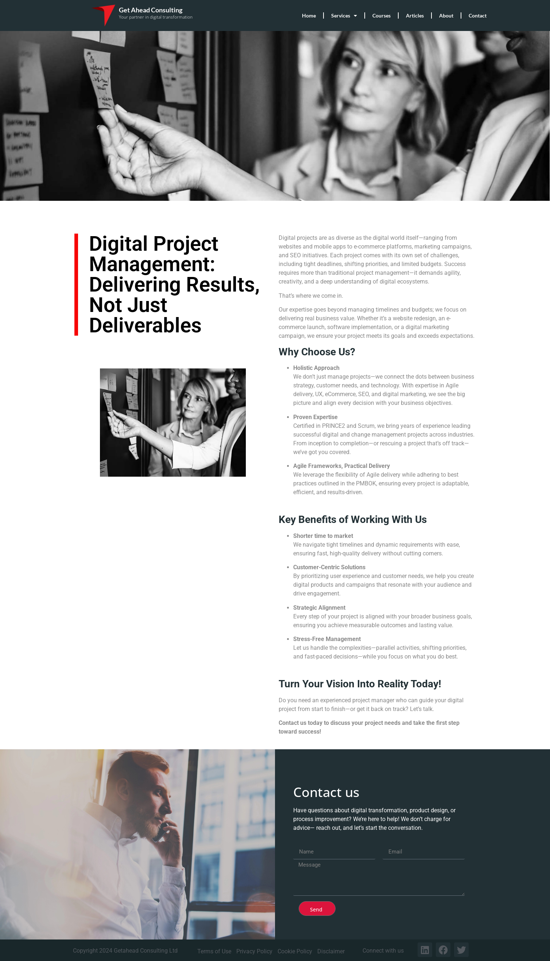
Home (309, 15)
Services (344, 15)
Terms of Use (214, 951)
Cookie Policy (295, 951)
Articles (415, 15)
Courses (381, 15)
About (446, 15)
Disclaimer (331, 951)
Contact (478, 15)
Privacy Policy (254, 951)
